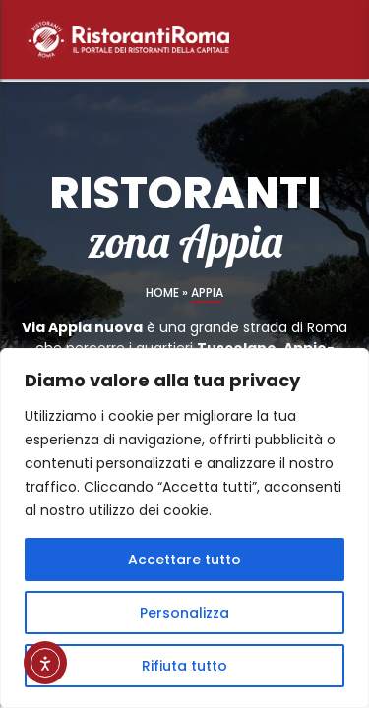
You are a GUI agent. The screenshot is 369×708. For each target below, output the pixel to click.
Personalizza (184, 612)
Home (162, 292)
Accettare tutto (184, 559)
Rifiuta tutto (184, 666)
